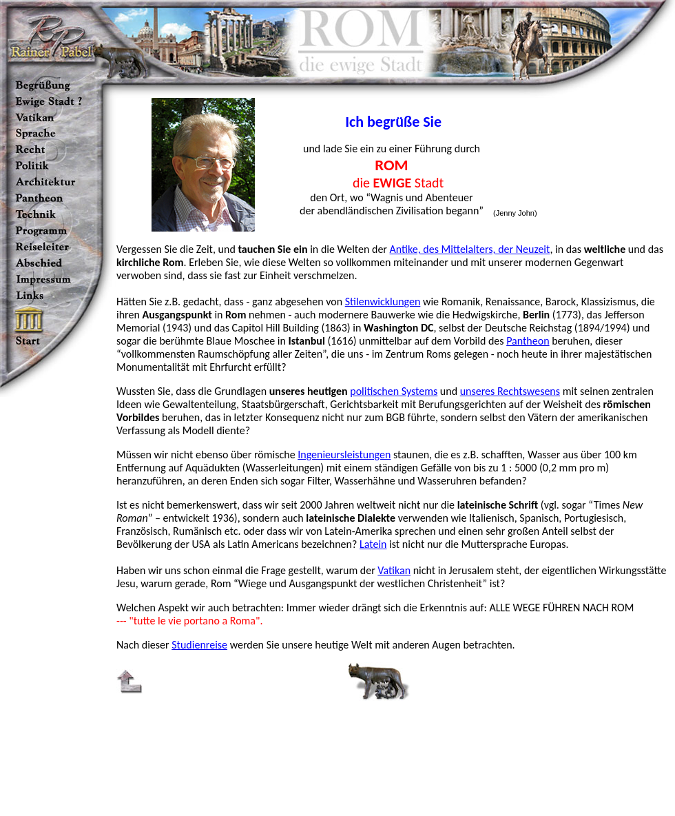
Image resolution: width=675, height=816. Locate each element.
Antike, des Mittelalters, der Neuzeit (470, 249)
